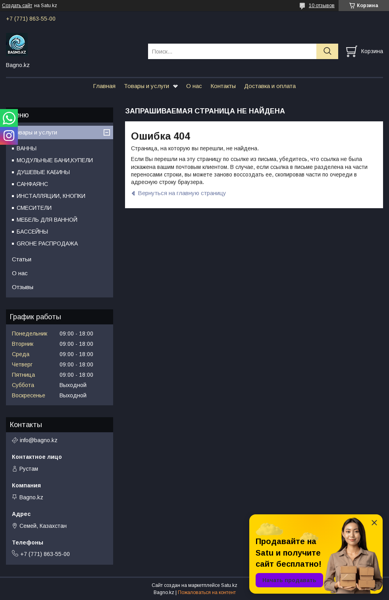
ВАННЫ (27, 148)
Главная (104, 85)
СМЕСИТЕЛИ (34, 208)
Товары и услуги (146, 85)
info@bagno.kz (39, 440)
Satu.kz (229, 585)
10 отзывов (322, 5)
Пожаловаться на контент (207, 592)
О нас (194, 85)
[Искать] (327, 51)
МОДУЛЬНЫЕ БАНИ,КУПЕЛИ (55, 160)
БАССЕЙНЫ (32, 231)
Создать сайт (17, 5)
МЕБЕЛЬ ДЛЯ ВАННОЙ (47, 220)
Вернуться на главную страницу (182, 193)
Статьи (21, 259)
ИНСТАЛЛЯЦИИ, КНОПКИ (51, 196)
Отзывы (22, 287)
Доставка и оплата (270, 85)
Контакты (223, 85)
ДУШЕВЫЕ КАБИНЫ (43, 172)
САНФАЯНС (32, 184)
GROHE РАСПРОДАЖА (47, 243)
